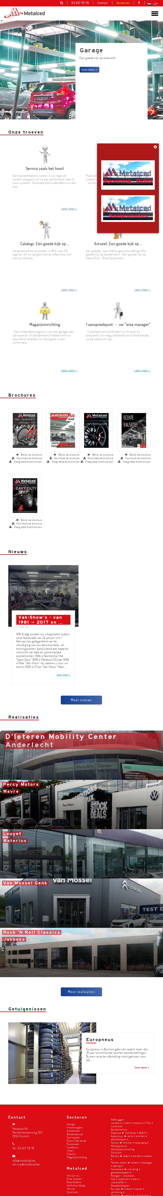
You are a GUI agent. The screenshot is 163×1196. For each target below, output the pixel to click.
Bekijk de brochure (29, 425)
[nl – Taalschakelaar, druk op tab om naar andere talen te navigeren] (151, 3)
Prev (11, 140)
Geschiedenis (74, 1181)
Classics (71, 1153)
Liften (70, 1150)
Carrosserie (73, 1136)
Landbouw (72, 1146)
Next (151, 140)
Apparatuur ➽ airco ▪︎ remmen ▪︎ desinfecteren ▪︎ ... (129, 1137)
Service (71, 1188)
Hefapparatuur (119, 1145)
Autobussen (73, 1130)
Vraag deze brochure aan (25, 432)
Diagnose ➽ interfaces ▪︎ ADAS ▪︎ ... (130, 1132)
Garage (71, 1123)
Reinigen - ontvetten (122, 1175)
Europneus (100, 1010)
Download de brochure (27, 429)
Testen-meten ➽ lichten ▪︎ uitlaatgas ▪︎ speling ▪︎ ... (131, 1163)
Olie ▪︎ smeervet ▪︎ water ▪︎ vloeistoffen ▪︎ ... (125, 1179)
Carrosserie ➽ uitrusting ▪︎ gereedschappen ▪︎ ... (125, 1170)
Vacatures (72, 1191)
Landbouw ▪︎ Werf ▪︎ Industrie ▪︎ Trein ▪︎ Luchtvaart (132, 1123)
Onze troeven (74, 1178)
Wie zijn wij (73, 1174)
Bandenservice (75, 1133)
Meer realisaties (81, 962)
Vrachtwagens (75, 1127)
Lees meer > (89, 69)
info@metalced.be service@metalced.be (26, 1162)
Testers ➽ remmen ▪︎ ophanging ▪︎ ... (131, 1142)
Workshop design (76, 1184)
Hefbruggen (117, 1119)
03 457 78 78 (26, 1148)
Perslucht (116, 1152)
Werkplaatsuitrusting (122, 1148)
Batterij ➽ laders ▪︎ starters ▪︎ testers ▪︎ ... (131, 1156)
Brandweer (73, 1143)
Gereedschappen (120, 1185)
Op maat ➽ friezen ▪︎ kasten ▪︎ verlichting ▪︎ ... (127, 1189)
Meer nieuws (81, 670)
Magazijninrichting (77, 1156)
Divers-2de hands (76, 1140)
